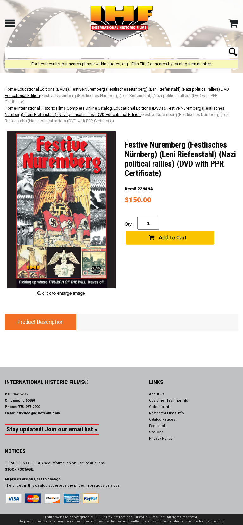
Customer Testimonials (168, 400)
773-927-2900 (29, 407)
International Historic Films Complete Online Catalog (64, 108)
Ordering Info (160, 407)
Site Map (156, 432)
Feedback (157, 426)
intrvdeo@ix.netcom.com (38, 413)
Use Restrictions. (91, 463)
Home (10, 89)
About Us (156, 394)
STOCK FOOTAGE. (19, 469)
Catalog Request (162, 419)
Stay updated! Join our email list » (51, 429)
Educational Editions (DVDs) (43, 89)
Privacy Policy (160, 438)
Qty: (129, 224)
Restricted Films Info (166, 413)
